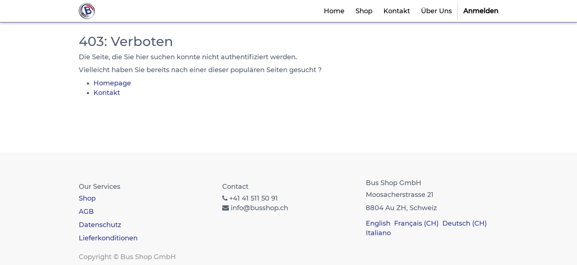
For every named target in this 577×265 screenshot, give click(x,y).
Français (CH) (416, 223)
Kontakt (106, 93)
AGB (86, 212)
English (378, 223)
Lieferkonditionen (108, 238)
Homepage (112, 83)
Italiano (378, 233)
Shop (87, 198)
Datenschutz (100, 225)
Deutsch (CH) (464, 223)
